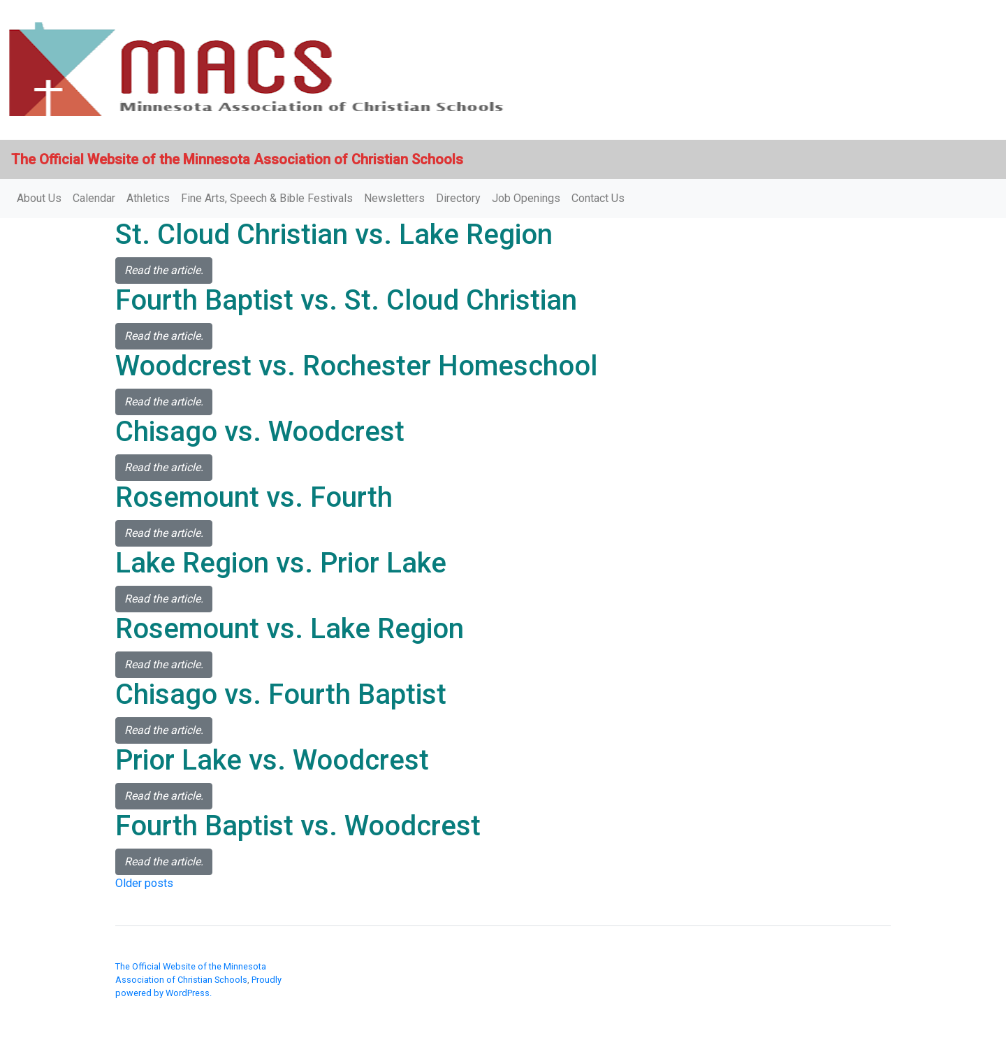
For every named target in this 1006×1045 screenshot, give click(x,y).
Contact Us (598, 198)
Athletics (148, 198)
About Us (39, 198)
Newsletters (394, 198)
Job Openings (526, 198)
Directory (458, 198)
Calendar (94, 198)
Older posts (144, 883)
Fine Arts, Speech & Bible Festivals (267, 198)
